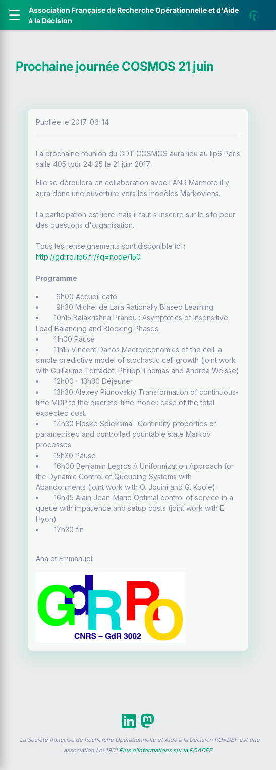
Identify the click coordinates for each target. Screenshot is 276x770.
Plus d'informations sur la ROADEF (165, 750)
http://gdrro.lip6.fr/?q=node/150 (88, 256)
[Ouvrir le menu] (14, 15)
